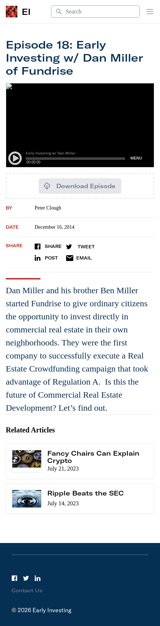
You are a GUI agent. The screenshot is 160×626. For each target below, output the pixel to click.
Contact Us (27, 590)
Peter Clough (48, 208)
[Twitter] (26, 578)
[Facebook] (14, 578)
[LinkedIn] (37, 578)
